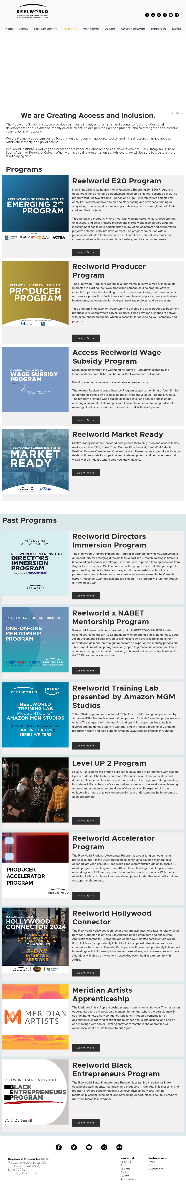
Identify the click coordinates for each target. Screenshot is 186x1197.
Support (125, 1165)
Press (151, 1161)
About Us (126, 1161)
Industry (153, 1165)
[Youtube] (171, 15)
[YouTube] (89, 1147)
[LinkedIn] (165, 15)
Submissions (155, 1168)
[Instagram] (147, 15)
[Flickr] (177, 15)
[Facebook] (153, 15)
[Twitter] (74, 1147)
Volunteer (126, 1168)
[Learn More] (86, 252)
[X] (159, 15)
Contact (125, 1172)
